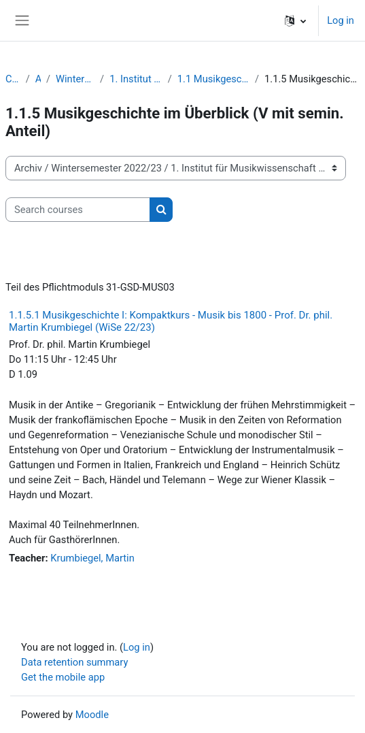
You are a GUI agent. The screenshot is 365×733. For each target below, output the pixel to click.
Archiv (38, 79)
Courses (12, 79)
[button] (295, 20)
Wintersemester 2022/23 (75, 79)
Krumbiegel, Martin (92, 558)
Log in (340, 20)
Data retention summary (74, 662)
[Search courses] (77, 209)
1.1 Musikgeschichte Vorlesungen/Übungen (213, 79)
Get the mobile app (63, 677)
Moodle (92, 714)
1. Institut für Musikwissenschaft (135, 79)
